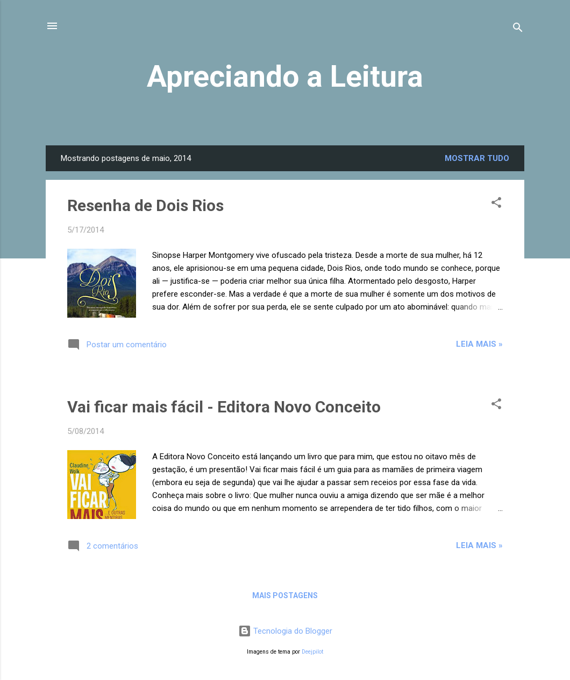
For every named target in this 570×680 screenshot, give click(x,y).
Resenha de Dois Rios (145, 205)
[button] (496, 204)
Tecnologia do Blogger (285, 631)
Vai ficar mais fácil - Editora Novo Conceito (224, 406)
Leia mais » (479, 344)
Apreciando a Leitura (285, 76)
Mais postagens (285, 595)
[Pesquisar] (517, 29)
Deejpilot (312, 651)
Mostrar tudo (477, 158)
